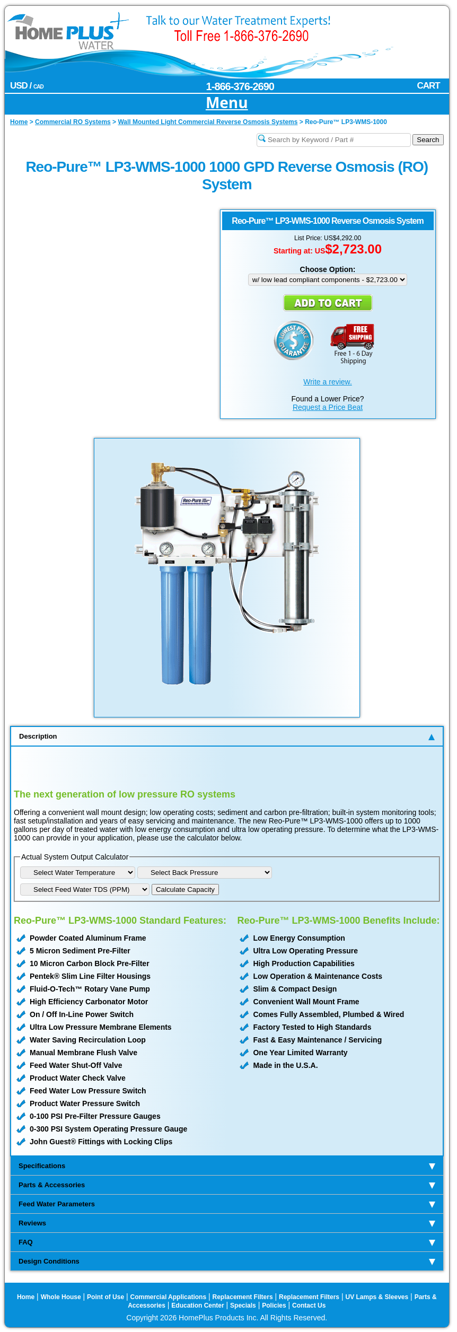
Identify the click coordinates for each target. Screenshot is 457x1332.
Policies (274, 1305)
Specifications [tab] (227, 1166)
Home (25, 1297)
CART (428, 86)
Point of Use (105, 1297)
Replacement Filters (243, 1297)
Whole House (61, 1297)
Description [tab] (227, 736)
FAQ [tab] (227, 1242)
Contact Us (309, 1305)
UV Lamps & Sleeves (376, 1297)
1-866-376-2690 (240, 86)
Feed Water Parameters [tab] (227, 1204)
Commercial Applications (168, 1297)
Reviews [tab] (227, 1223)
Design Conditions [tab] (227, 1261)
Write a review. (327, 382)
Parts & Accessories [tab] (227, 1185)
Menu (227, 103)
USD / (26, 86)
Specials (243, 1305)
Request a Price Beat (328, 407)
